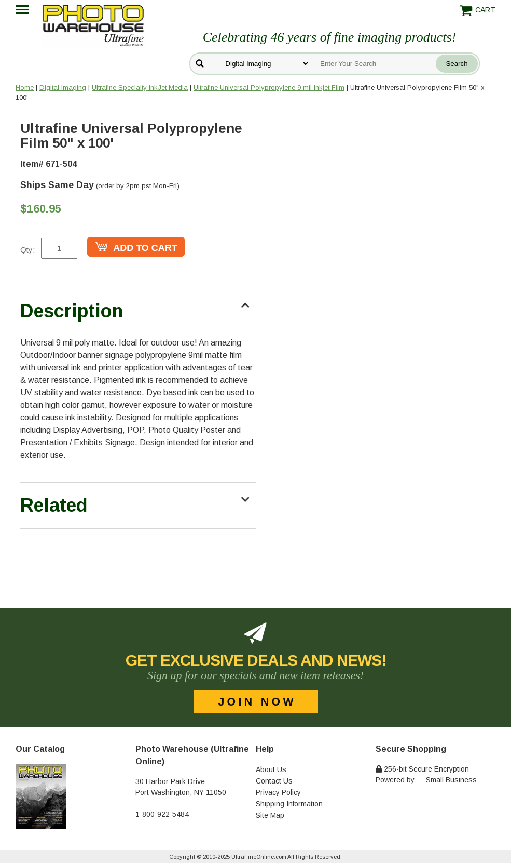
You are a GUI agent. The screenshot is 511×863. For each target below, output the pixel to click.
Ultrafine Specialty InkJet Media (140, 87)
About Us (271, 769)
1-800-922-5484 (162, 814)
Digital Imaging (62, 87)
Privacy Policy (278, 792)
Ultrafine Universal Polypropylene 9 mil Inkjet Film (269, 87)
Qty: (27, 249)
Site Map (270, 815)
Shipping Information (289, 804)
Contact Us (274, 781)
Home (25, 87)
